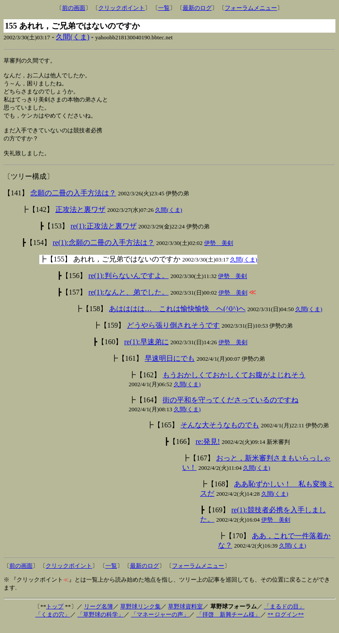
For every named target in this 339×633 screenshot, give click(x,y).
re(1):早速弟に (146, 350)
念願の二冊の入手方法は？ (73, 201)
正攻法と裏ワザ (80, 218)
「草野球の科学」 (100, 623)
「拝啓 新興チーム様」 (228, 623)
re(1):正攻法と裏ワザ (104, 234)
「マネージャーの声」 (160, 623)
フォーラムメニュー (251, 7)
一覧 (164, 7)
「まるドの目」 (284, 615)
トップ (54, 615)
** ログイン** (286, 623)
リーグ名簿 (98, 615)
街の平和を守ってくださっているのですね (230, 408)
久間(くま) (72, 37)
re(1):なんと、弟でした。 (128, 300)
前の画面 (73, 7)
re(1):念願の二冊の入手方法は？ (104, 251)
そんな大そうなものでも (219, 433)
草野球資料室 (185, 615)
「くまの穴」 (52, 623)
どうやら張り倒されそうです (173, 334)
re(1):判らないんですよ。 (128, 284)
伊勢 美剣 (218, 251)
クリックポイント (121, 7)
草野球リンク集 (140, 615)
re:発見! (208, 450)
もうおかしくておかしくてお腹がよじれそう (234, 383)
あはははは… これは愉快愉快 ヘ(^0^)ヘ (177, 317)
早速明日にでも (170, 367)
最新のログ (197, 7)
